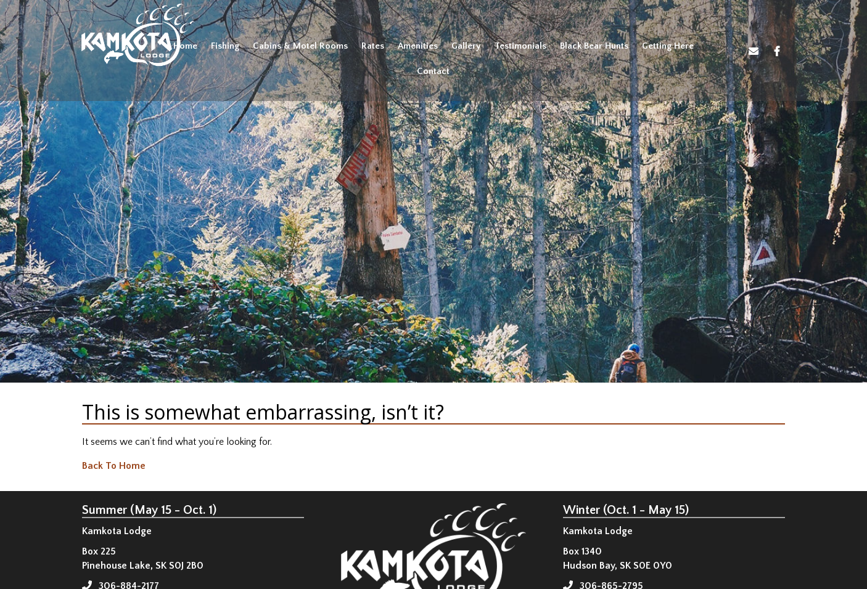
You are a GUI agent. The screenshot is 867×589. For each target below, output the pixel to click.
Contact (433, 71)
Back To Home (114, 465)
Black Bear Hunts (594, 46)
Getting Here (668, 46)
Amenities (418, 46)
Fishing (225, 46)
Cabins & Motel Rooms (300, 46)
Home (185, 46)
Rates (372, 46)
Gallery (466, 46)
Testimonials (520, 46)
